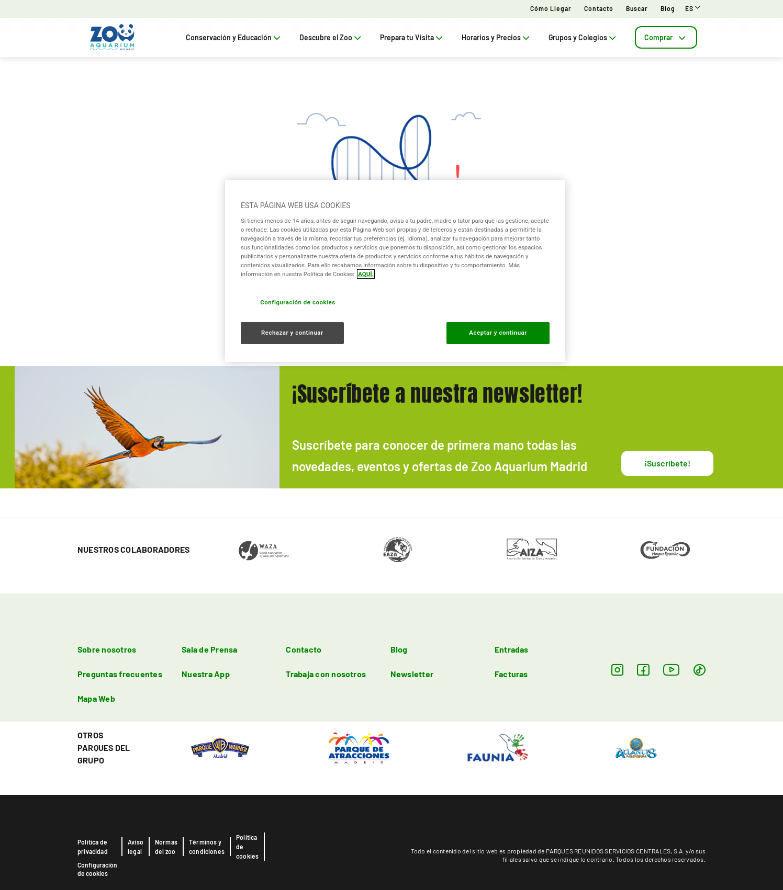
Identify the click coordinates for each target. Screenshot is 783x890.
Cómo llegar (551, 8)
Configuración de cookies (97, 869)
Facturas (511, 674)
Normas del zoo (166, 846)
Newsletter (411, 674)
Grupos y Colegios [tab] (583, 37)
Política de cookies (247, 847)
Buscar (637, 8)
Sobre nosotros (106, 649)
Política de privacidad (92, 846)
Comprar (666, 37)
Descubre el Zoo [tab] (331, 37)
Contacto (598, 8)
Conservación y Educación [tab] (234, 37)
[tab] (666, 37)
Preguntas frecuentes (119, 674)
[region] (395, 271)
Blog (668, 8)
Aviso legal (135, 846)
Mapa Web (96, 698)
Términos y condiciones (207, 846)
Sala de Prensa (209, 649)
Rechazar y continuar (292, 332)
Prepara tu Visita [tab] (412, 37)
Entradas (512, 649)
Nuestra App (206, 674)
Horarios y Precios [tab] (497, 37)
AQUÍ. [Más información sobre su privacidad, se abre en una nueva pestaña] (366, 274)
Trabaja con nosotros (326, 674)
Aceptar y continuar (498, 332)
